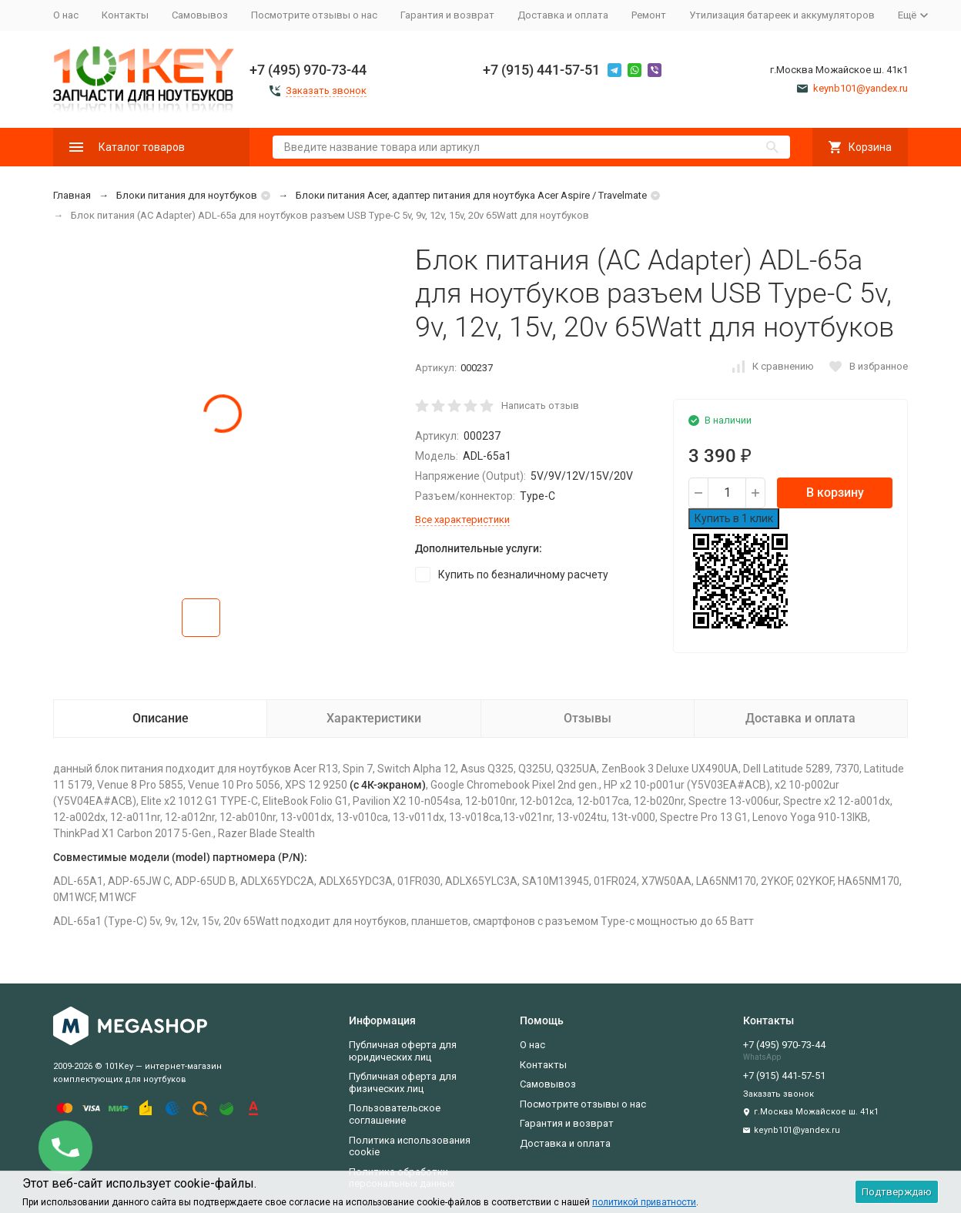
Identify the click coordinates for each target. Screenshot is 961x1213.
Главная (72, 195)
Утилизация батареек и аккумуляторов (782, 15)
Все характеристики (462, 519)
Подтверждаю (897, 1192)
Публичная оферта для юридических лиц (403, 1051)
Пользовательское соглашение (394, 1114)
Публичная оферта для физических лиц (403, 1082)
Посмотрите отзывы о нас (314, 15)
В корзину (835, 492)
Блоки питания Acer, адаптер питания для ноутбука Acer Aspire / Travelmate (471, 195)
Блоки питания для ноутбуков (186, 195)
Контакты (125, 15)
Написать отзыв (540, 405)
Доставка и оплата (562, 15)
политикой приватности (644, 1202)
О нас (66, 15)
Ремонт (648, 15)
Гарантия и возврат (447, 15)
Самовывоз (200, 15)
